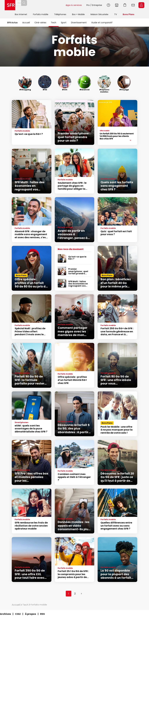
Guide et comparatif (101, 22)
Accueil (26, 22)
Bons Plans (128, 14)
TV (115, 14)
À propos (30, 614)
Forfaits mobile (40, 14)
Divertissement (79, 22)
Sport (63, 22)
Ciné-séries (40, 22)
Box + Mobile (78, 14)
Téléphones (60, 14)
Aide (108, 5)
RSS (42, 614)
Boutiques (117, 5)
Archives (5, 614)
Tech (53, 22)
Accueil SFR (10, 5)
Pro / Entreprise (94, 5)
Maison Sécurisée (99, 14)
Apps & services (74, 5)
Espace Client (141, 5)
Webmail (133, 5)
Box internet (21, 14)
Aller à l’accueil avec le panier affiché (125, 5)
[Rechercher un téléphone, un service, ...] (40, 5)
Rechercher (57, 5)
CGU (18, 614)
